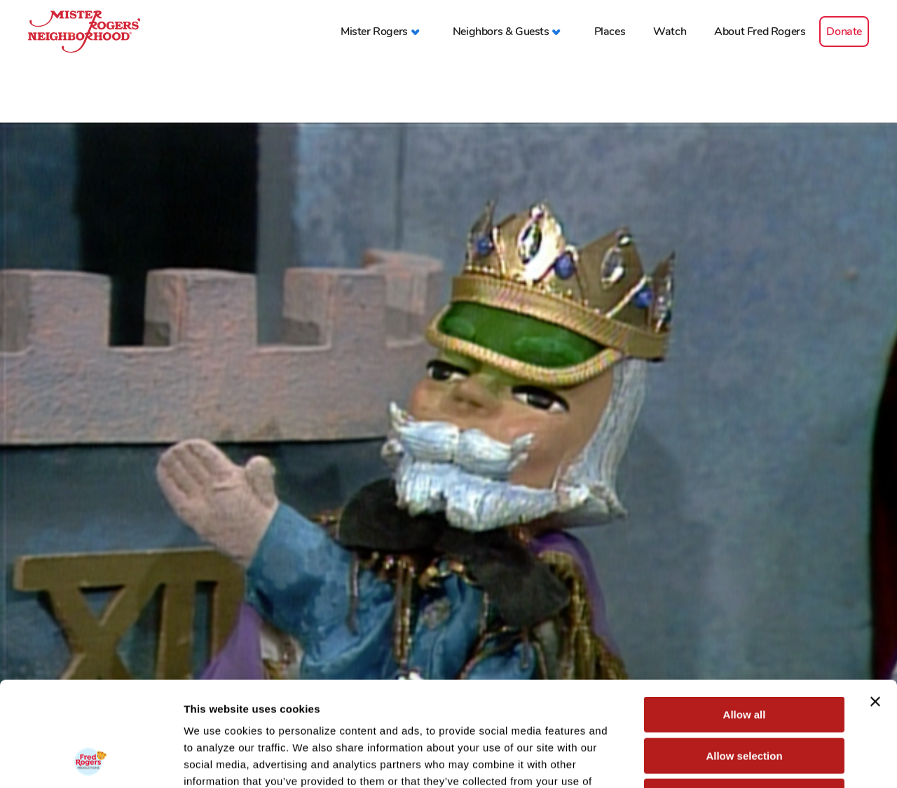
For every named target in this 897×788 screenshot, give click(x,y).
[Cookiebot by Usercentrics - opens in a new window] (90, 760)
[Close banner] (875, 604)
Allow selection (744, 658)
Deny (745, 699)
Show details (735, 760)
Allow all (744, 617)
